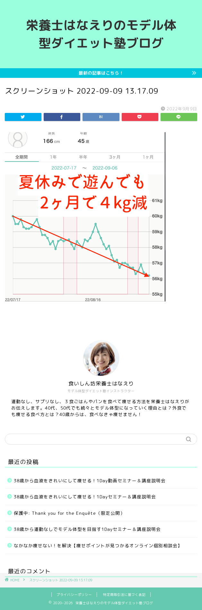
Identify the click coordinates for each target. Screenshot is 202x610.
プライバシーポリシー (74, 594)
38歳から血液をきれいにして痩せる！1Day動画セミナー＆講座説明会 (90, 480)
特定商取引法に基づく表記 (124, 594)
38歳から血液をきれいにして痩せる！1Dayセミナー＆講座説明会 (85, 497)
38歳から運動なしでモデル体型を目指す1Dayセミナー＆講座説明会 (87, 529)
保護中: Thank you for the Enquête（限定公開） (69, 513)
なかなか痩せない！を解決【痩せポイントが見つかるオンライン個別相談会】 (98, 545)
